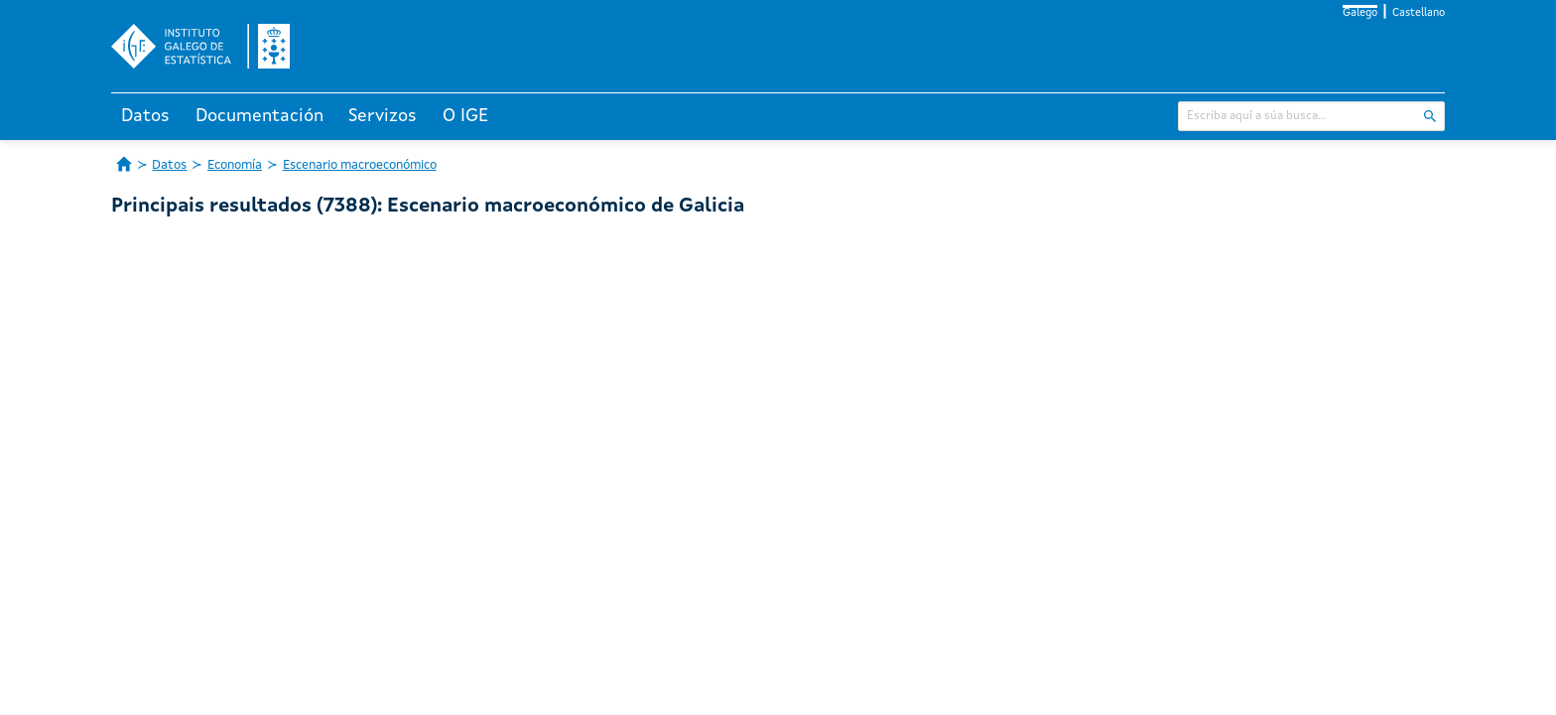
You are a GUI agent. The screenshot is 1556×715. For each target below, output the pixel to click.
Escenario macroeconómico (360, 165)
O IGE (465, 116)
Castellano (1418, 13)
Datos (145, 116)
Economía (234, 165)
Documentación (259, 116)
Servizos (382, 116)
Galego (1360, 13)
